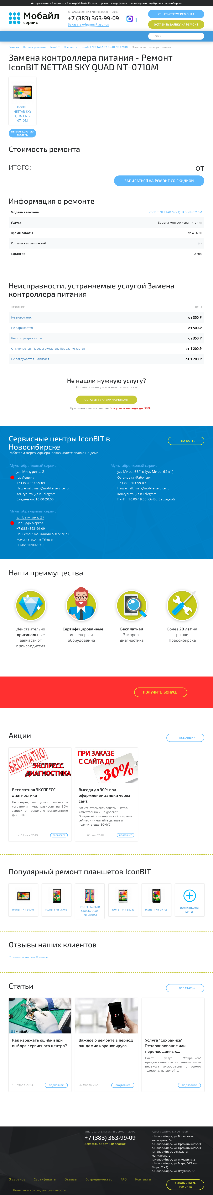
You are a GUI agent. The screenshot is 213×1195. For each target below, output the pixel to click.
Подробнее (59, 835)
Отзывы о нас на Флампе (28, 957)
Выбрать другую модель (22, 133)
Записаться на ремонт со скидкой (159, 180)
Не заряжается (22, 328)
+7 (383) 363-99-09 (93, 18)
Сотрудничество (98, 1179)
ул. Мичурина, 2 (30, 471)
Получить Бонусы (160, 692)
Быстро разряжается (26, 338)
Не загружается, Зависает (30, 359)
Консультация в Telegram (36, 494)
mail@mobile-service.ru (51, 488)
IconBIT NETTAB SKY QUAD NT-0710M (175, 212)
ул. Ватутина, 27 (30, 517)
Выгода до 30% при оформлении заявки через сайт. (104, 795)
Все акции (184, 737)
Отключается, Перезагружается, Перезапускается (48, 349)
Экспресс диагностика (132, 634)
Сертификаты (45, 1179)
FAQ (124, 1179)
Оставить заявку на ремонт (106, 399)
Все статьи (184, 988)
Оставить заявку (176, 24)
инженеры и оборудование (83, 634)
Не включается (22, 317)
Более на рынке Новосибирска (182, 634)
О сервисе (17, 1179)
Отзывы (70, 1179)
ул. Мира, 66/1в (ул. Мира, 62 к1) (145, 471)
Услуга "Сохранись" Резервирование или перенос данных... (165, 1046)
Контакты (143, 1179)
